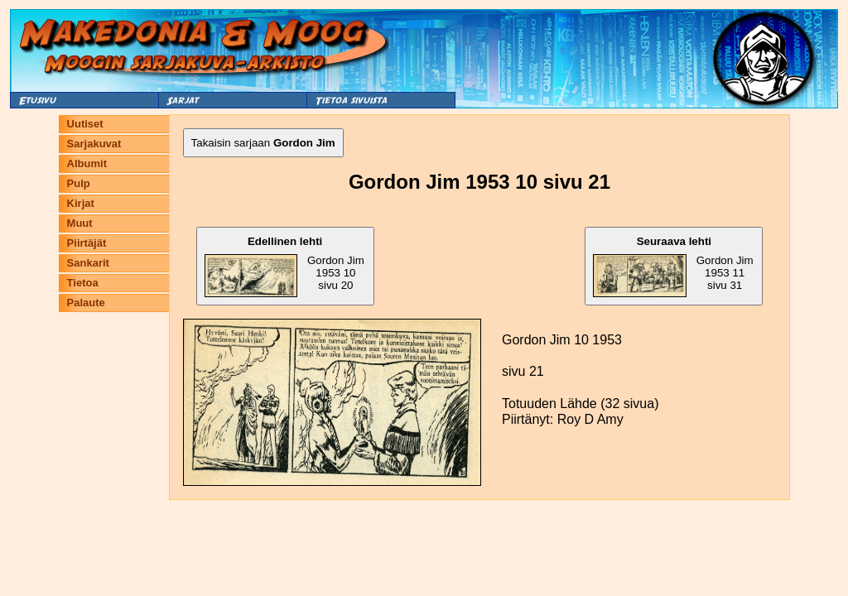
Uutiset (85, 124)
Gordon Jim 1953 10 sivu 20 (284, 266)
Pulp (78, 183)
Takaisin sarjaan (263, 143)
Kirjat (80, 203)
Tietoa (83, 282)
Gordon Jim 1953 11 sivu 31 (673, 266)
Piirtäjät (87, 243)
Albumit (87, 163)
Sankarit (88, 263)
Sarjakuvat (94, 143)
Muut (80, 223)
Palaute (86, 302)
